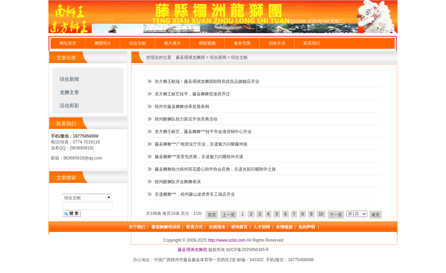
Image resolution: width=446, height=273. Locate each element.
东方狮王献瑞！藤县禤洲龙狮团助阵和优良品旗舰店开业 (207, 81)
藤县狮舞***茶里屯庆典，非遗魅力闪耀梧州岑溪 (199, 156)
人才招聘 (261, 227)
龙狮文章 (69, 92)
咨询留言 (239, 227)
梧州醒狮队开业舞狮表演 (178, 181)
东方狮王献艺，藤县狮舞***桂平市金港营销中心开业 (203, 131)
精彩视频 (207, 43)
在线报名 (217, 227)
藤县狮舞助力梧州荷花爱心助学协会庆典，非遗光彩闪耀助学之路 (215, 169)
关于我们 (137, 227)
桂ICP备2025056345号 (247, 249)
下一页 (336, 214)
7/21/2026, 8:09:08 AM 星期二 (315, 21)
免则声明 (307, 227)
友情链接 (284, 227)
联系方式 (194, 227)
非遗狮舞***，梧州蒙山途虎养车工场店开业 (195, 194)
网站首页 (68, 43)
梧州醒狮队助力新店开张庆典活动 (186, 119)
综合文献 (137, 43)
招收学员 (277, 43)
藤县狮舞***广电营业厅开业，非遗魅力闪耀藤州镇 (201, 144)
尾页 (375, 214)
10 (321, 214)
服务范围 (242, 43)
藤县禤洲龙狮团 (190, 57)
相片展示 (172, 43)
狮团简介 (102, 43)
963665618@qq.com (82, 158)
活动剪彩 (69, 105)
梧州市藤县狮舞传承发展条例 (182, 106)
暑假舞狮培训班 (165, 227)
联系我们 (311, 43)
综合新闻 (218, 57)
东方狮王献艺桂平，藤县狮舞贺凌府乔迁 (192, 94)
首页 (212, 214)
